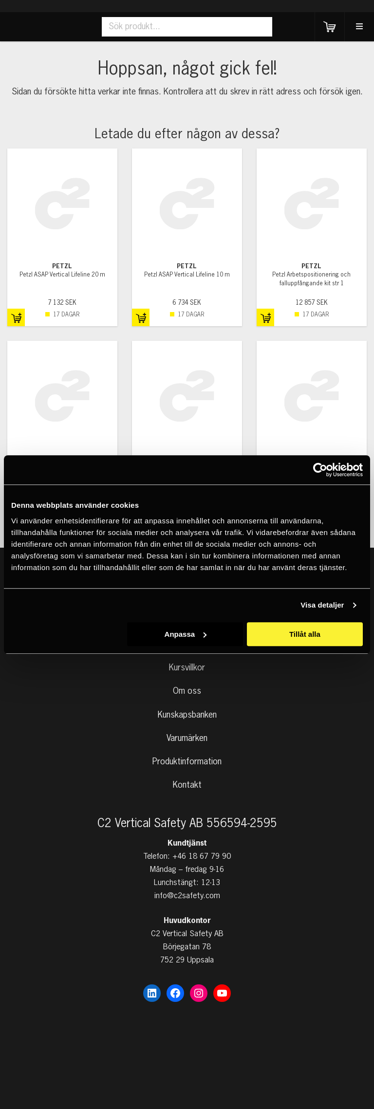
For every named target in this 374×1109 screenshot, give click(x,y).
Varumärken (187, 738)
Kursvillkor (187, 668)
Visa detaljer (322, 605)
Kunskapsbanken (187, 715)
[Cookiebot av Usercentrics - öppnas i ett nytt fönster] (320, 469)
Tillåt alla (304, 634)
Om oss (187, 691)
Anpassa (186, 634)
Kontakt (187, 785)
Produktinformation (187, 762)
